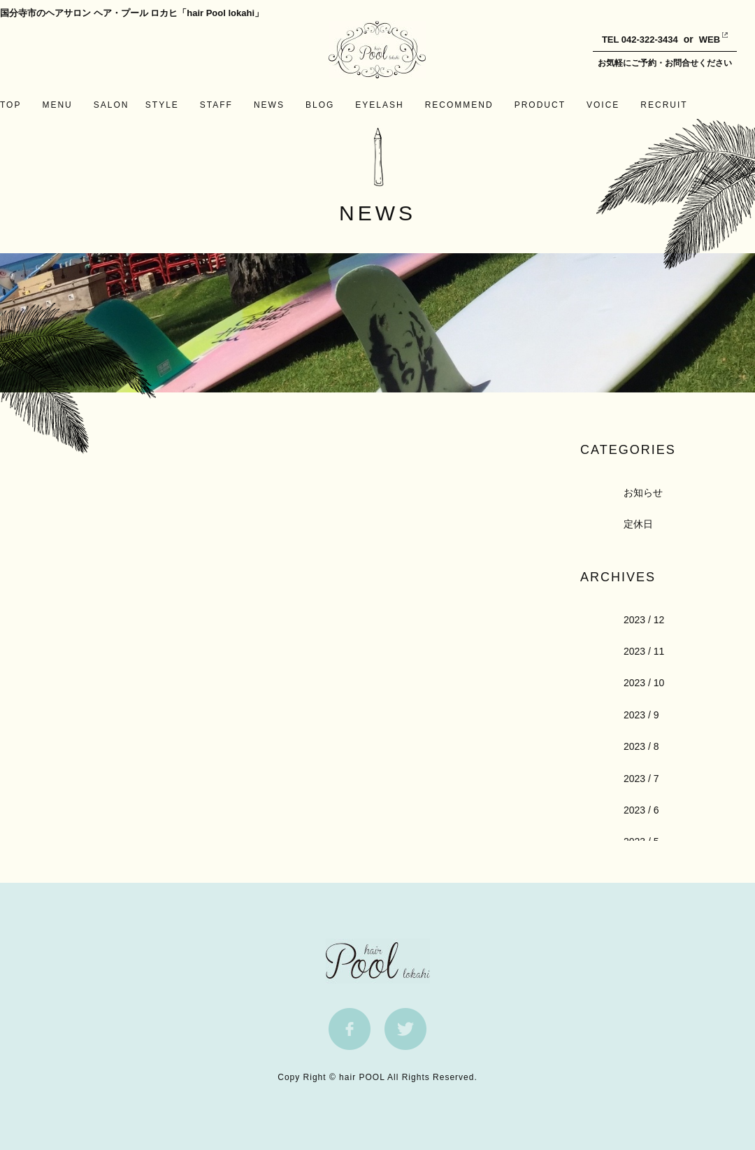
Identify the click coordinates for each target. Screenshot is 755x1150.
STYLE (162, 105)
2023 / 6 (641, 810)
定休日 (638, 524)
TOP (10, 105)
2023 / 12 (644, 619)
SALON (111, 105)
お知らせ (643, 492)
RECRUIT (663, 105)
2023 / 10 (644, 682)
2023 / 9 (641, 714)
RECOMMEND (459, 105)
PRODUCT (540, 105)
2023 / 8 (641, 746)
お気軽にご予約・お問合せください (665, 63)
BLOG (319, 105)
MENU (57, 105)
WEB (699, 39)
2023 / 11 (644, 651)
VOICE (603, 105)
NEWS (269, 105)
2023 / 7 (641, 778)
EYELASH (379, 105)
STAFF (216, 105)
